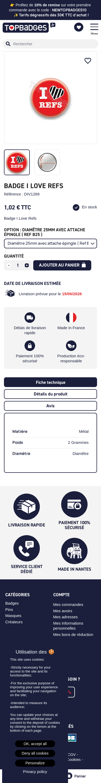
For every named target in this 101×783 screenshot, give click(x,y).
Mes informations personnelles (68, 625)
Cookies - (75, 759)
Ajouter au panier (62, 265)
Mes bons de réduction (73, 634)
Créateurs (14, 622)
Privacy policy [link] (35, 771)
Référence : (13, 194)
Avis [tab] (50, 406)
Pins (9, 609)
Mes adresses (65, 617)
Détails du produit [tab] (51, 394)
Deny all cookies (35, 753)
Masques (13, 615)
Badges (12, 603)
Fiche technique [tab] (50, 382)
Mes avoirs (63, 611)
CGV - (73, 754)
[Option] (50, 243)
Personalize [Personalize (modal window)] (35, 763)
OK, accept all (34, 744)
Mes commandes (68, 604)
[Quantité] (18, 265)
